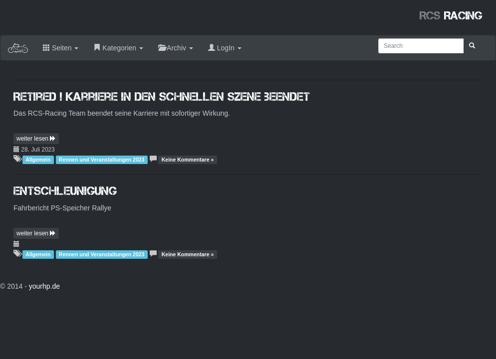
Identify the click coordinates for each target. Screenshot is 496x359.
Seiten (60, 48)
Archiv (175, 48)
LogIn (225, 48)
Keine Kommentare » (188, 160)
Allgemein (37, 160)
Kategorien (118, 48)
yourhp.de (44, 286)
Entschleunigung (65, 190)
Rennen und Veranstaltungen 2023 (102, 160)
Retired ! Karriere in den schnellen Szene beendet (161, 96)
